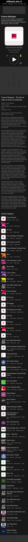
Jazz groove (18, 508)
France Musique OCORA (14, 406)
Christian (14, 450)
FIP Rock (9, 316)
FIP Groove (10, 297)
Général (12, 330)
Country (8, 269)
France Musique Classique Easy (16, 248)
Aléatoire (9, 488)
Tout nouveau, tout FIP (13, 242)
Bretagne (9, 450)
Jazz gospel (18, 520)
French (9, 109)
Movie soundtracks (14, 369)
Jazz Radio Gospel (12, 518)
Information (12, 281)
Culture (11, 275)
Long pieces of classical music (17, 349)
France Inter (10, 328)
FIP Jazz (9, 229)
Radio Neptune (11, 393)
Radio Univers (11, 440)
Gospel (8, 520)
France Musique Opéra (13, 387)
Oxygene (20, 482)
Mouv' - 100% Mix (12, 434)
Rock (16, 269)
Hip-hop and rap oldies (15, 401)
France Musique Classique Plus (16, 346)
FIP (8, 223)
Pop (13, 269)
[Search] (25, 4)
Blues (8, 442)
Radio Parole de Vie (13, 447)
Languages (10, 3)
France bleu (9, 356)
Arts (14, 430)
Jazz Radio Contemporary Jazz (16, 511)
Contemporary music (15, 417)
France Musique (11, 217)
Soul (11, 496)
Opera (8, 389)
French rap (12, 363)
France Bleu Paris (12, 354)
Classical (8, 106)
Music (15, 106)
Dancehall (12, 383)
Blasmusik (13, 342)
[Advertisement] (14, 10)
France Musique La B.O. (14, 367)
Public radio (20, 106)
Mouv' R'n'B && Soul (13, 422)
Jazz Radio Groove (12, 505)
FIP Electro (10, 322)
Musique (12, 293)
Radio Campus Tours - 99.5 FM (16, 428)
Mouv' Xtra (10, 473)
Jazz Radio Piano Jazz (13, 499)
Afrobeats (9, 430)
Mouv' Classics (11, 399)
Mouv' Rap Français (13, 361)
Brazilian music (20, 430)
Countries (4, 3)
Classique (18, 395)
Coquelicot (13, 482)
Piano (11, 501)
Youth (23, 463)
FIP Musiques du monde (14, 309)
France (7, 104)
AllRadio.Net (14, 1)
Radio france (20, 306)
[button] (14, 59)
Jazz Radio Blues (12, 524)
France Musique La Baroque (15, 236)
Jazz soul (16, 496)
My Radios (21, 3)
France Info (10, 279)
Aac (8, 226)
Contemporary (10, 514)
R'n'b (18, 424)
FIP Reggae (10, 303)
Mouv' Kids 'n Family (13, 455)
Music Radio (10, 266)
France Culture (11, 273)
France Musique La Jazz (14, 260)
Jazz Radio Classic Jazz (14, 285)
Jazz (12, 106)
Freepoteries (10, 485)
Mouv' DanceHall (12, 381)
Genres (16, 3)
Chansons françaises (16, 442)
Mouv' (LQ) (10, 467)
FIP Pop (9, 334)
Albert (8, 482)
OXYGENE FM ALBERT (14, 479)
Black (8, 342)
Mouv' (8, 254)
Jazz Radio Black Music (14, 340)
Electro (11, 324)
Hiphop (8, 436)
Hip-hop (12, 457)
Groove (12, 299)
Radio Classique (11, 530)
